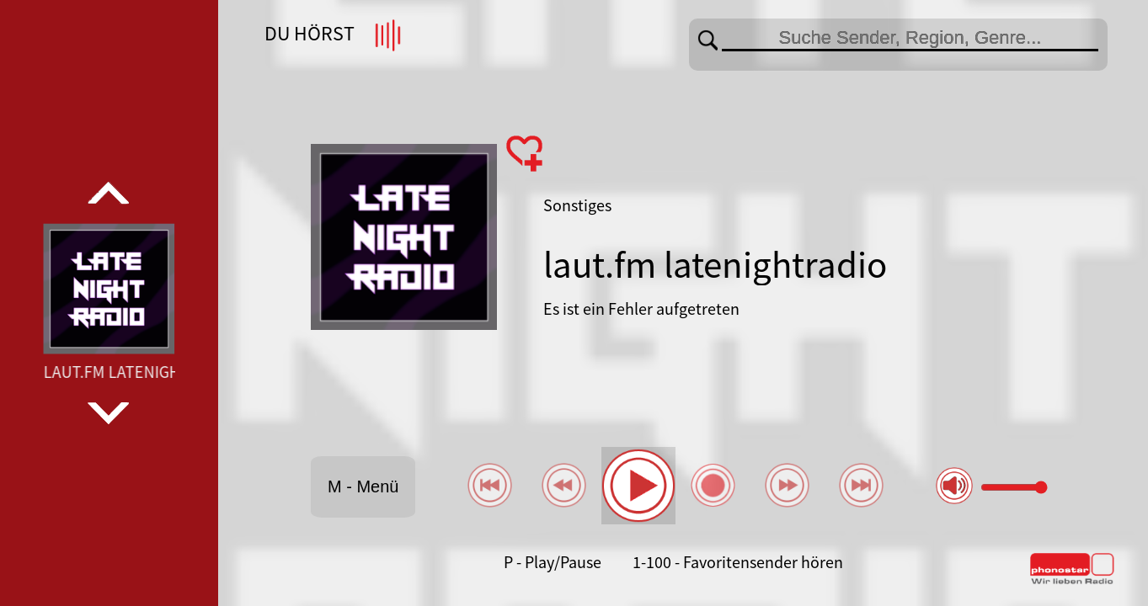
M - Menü (363, 486)
